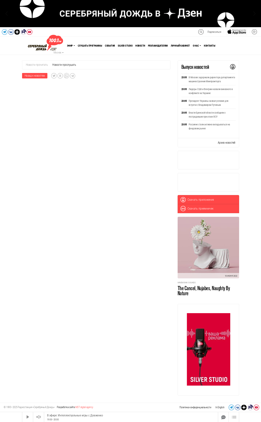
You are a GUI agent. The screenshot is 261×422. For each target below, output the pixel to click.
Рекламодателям (158, 45)
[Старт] (27, 417)
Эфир (71, 45)
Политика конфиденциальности (195, 407)
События (110, 45)
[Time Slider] (131, 417)
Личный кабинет (180, 45)
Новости (140, 45)
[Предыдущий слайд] (6, 13)
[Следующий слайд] (254, 13)
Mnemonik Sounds (187, 282)
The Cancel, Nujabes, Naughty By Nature (204, 290)
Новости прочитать (37, 64)
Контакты (209, 45)
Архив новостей (226, 142)
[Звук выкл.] (38, 417)
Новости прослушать (64, 64)
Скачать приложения (197, 199)
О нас (197, 45)
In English (219, 407)
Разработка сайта (75, 407)
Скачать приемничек (197, 208)
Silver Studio (125, 45)
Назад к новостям (35, 75)
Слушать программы (90, 45)
